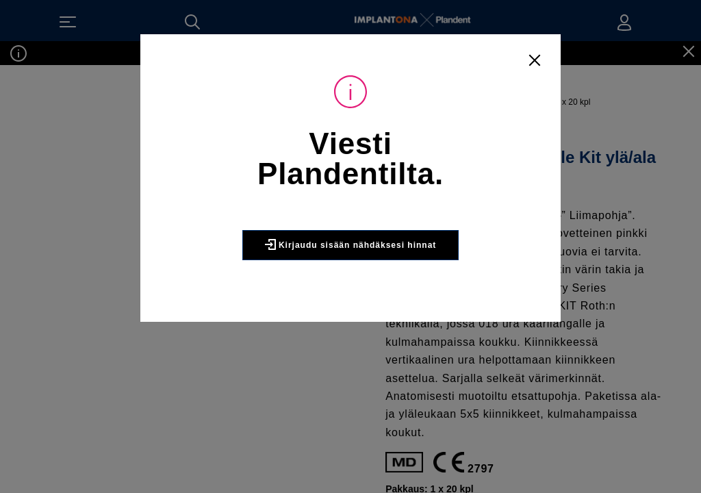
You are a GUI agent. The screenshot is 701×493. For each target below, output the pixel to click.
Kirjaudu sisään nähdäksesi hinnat (351, 244)
